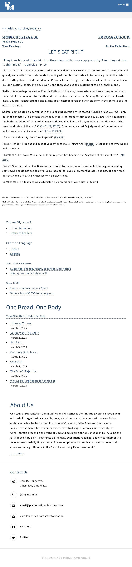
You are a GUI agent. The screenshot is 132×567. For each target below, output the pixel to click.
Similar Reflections (118, 46)
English (14, 249)
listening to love (20, 323)
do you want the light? (24, 332)
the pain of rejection (23, 371)
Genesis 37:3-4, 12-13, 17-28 (20, 36)
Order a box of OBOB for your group (32, 293)
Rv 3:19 (59, 137)
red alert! (16, 342)
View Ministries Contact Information (41, 516)
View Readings (11, 46)
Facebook (26, 526)
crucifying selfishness (23, 352)
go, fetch (16, 361)
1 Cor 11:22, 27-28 (48, 126)
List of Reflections (21, 228)
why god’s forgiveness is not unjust (32, 380)
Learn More (17, 453)
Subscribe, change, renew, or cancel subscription (40, 268)
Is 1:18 (90, 143)
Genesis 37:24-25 (36, 64)
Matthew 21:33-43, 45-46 (114, 36)
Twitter (24, 537)
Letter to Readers (21, 233)
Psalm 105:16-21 (12, 41)
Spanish (15, 253)
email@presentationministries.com (41, 505)
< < (4, 28)
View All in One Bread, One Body (26, 316)
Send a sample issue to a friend (29, 288)
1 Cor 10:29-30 (53, 131)
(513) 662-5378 (28, 494)
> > (38, 28)
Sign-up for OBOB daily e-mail (28, 273)
